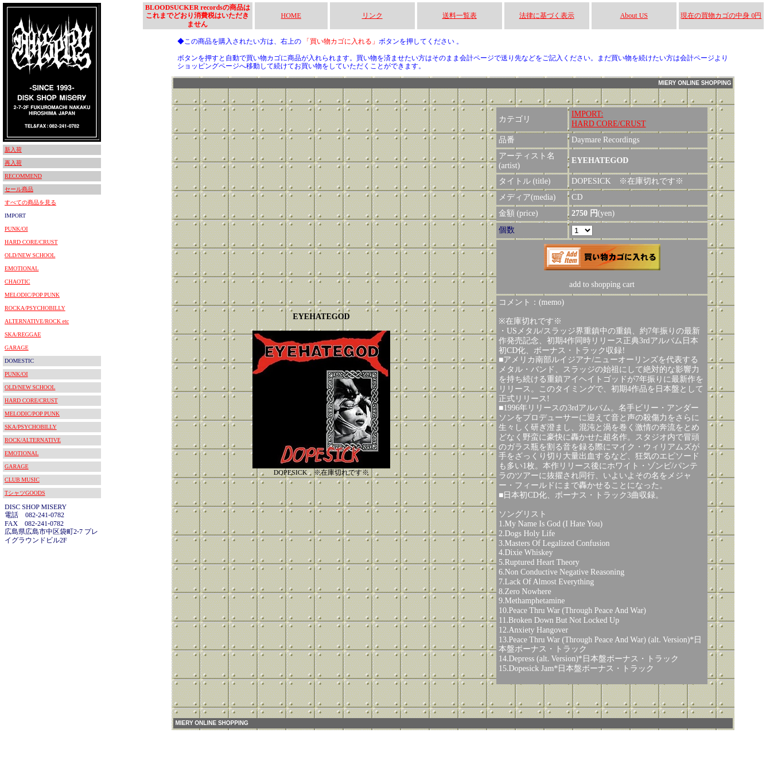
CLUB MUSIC (22, 479)
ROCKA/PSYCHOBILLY (35, 308)
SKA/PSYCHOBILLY (31, 427)
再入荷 (13, 163)
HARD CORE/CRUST (31, 242)
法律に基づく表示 (546, 15)
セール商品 (19, 189)
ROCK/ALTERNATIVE (33, 440)
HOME (291, 15)
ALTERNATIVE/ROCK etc (37, 321)
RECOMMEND (23, 176)
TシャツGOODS (25, 493)
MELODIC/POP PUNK (32, 295)
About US (634, 15)
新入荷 (13, 149)
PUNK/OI (16, 229)
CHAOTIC (17, 281)
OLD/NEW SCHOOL (30, 255)
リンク (372, 15)
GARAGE (17, 347)
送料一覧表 (459, 15)
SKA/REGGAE (23, 334)
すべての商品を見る (30, 202)
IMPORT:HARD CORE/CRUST (608, 119)
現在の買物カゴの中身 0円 (721, 15)
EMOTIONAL (21, 268)
